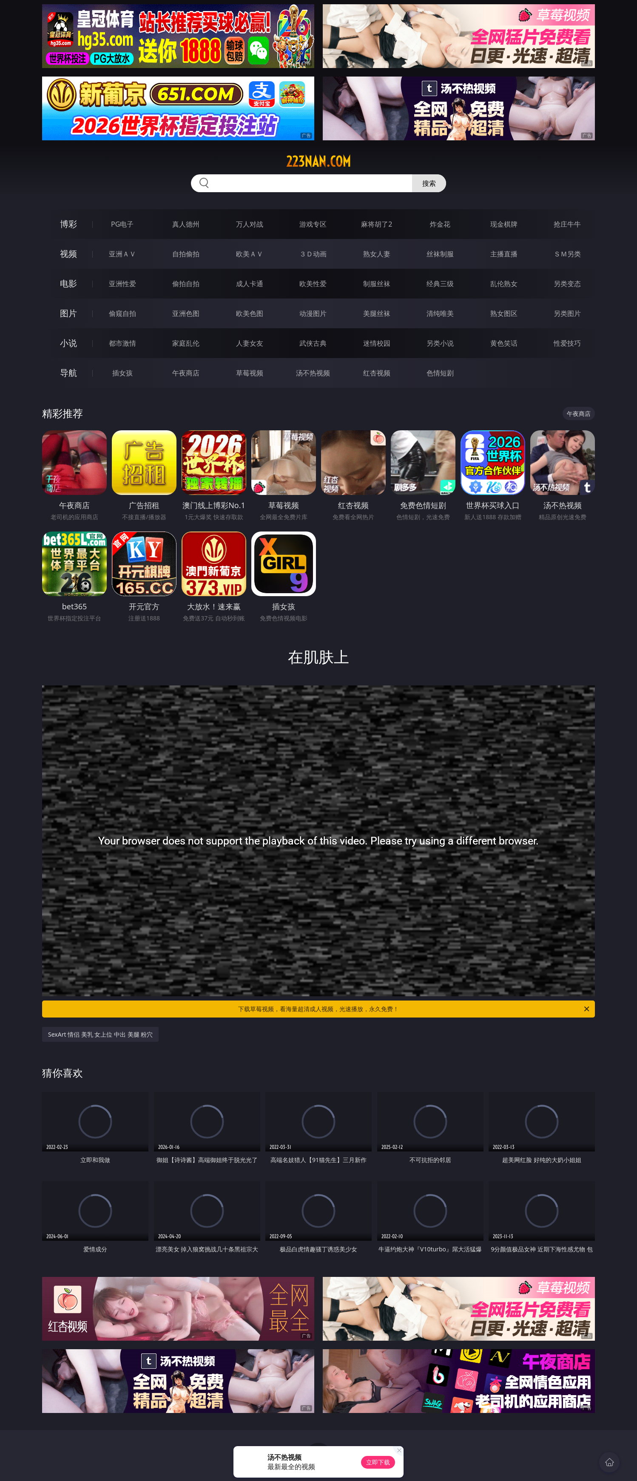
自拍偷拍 (185, 254)
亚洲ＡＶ (122, 254)
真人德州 (185, 224)
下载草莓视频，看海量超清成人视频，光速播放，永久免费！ (414, 1009)
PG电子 (122, 224)
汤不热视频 (313, 373)
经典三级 (440, 283)
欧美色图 (249, 313)
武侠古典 (313, 343)
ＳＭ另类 (567, 254)
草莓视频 (249, 373)
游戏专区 (313, 224)
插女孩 (122, 373)
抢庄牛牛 (567, 224)
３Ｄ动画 (313, 254)
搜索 (429, 183)
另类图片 (567, 313)
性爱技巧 (567, 343)
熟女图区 (504, 313)
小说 (68, 343)
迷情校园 (376, 343)
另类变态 (567, 283)
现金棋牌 (504, 224)
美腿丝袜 (376, 313)
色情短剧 (440, 373)
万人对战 (249, 224)
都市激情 (122, 343)
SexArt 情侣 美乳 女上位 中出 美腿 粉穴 (100, 1034)
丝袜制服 (440, 254)
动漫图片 (313, 313)
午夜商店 (185, 373)
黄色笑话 (504, 343)
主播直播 (504, 254)
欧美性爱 (313, 283)
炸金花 (440, 224)
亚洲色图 (185, 313)
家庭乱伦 (185, 343)
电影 (68, 283)
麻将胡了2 (376, 224)
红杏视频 (376, 373)
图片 (68, 313)
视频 (68, 253)
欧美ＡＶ (249, 254)
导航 (68, 372)
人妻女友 (249, 343)
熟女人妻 (376, 254)
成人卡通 (249, 283)
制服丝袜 (376, 283)
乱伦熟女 (504, 283)
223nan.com (318, 161)
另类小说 (440, 343)
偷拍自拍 (185, 283)
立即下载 (378, 1462)
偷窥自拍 (122, 313)
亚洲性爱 (122, 283)
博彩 (68, 224)
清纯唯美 (440, 313)
